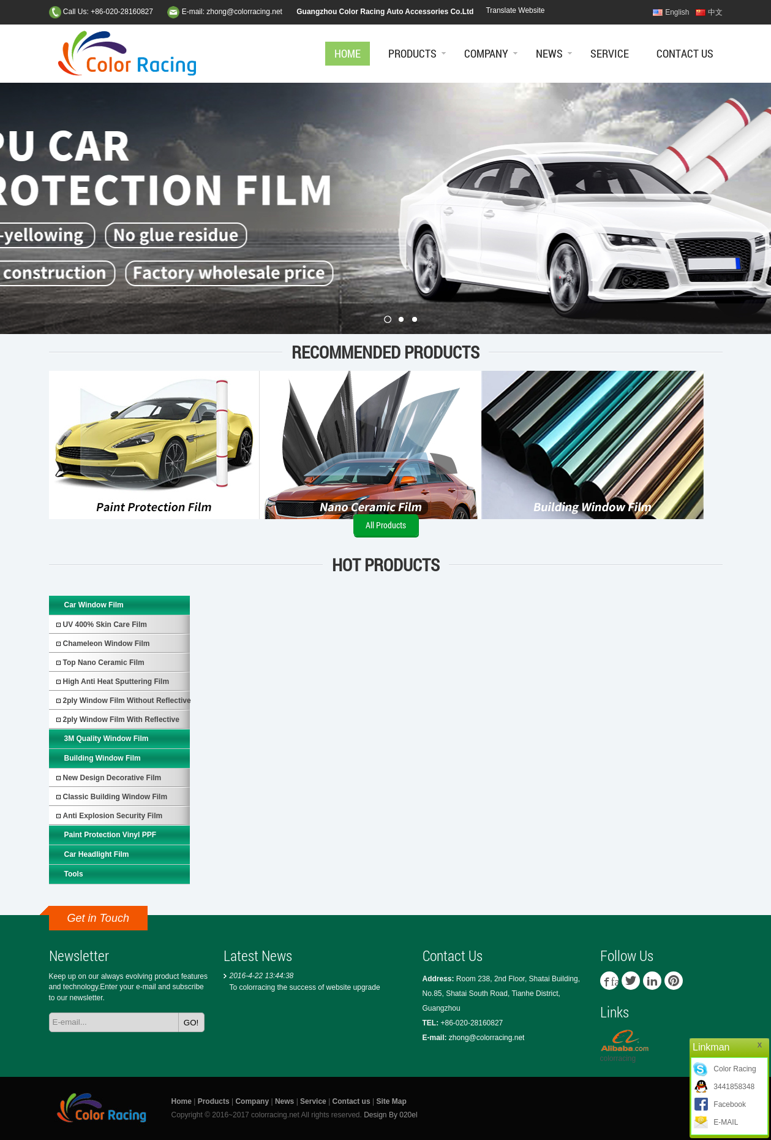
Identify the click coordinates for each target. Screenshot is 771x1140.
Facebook (729, 1104)
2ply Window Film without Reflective (127, 700)
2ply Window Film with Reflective (121, 719)
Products (412, 53)
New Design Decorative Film (112, 777)
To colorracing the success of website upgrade (305, 987)
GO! (191, 1022)
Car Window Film (94, 605)
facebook (615, 980)
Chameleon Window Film (106, 643)
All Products (386, 525)
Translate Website (515, 10)
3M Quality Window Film (106, 738)
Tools (73, 874)
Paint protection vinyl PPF (110, 834)
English (677, 12)
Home (347, 53)
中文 (715, 12)
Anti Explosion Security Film (113, 815)
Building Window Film (102, 758)
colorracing (618, 1058)
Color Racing (734, 1069)
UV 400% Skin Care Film (105, 624)
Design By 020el (390, 1115)
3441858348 (733, 1086)
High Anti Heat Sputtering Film (116, 681)
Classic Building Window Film (115, 796)
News (549, 53)
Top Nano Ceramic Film (104, 662)
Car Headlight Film (96, 854)
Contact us (684, 53)
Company (486, 53)
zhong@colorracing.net (244, 11)
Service (609, 53)
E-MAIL (725, 1122)
